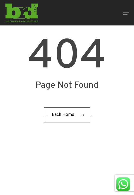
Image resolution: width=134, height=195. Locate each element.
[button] (126, 12)
